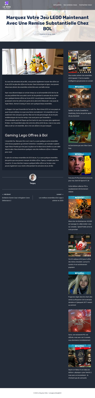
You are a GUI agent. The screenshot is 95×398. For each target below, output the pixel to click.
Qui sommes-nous (70, 5)
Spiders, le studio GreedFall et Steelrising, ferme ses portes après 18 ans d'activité (79, 113)
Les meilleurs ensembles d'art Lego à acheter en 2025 (48, 197)
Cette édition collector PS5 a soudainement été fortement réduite (78, 189)
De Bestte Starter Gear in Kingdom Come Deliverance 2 (16, 197)
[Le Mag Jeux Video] (6, 4)
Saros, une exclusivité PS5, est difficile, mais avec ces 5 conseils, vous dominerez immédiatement (79, 337)
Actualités (57, 5)
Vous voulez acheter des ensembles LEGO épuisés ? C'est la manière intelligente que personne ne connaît (80, 78)
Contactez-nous (85, 5)
